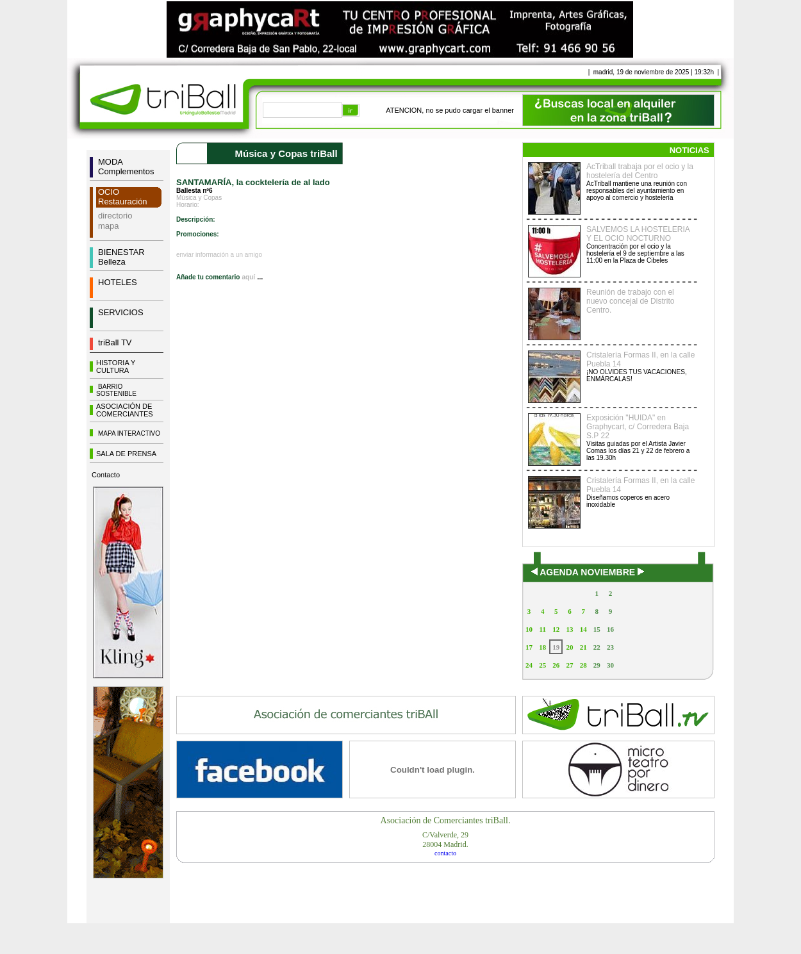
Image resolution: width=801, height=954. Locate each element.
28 (583, 665)
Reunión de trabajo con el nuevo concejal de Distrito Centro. (630, 301)
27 (569, 665)
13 (569, 629)
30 (610, 665)
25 (542, 665)
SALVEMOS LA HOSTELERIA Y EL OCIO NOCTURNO (638, 234)
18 (542, 647)
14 (583, 629)
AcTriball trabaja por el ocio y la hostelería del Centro (639, 171)
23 (610, 647)
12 (555, 629)
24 (529, 665)
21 (583, 647)
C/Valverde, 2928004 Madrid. (445, 839)
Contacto (106, 475)
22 (596, 647)
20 (569, 647)
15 (596, 629)
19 (555, 647)
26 (555, 665)
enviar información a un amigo (219, 254)
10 (529, 629)
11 (543, 629)
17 (529, 647)
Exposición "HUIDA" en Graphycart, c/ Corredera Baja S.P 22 (637, 426)
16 (610, 629)
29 (596, 665)
